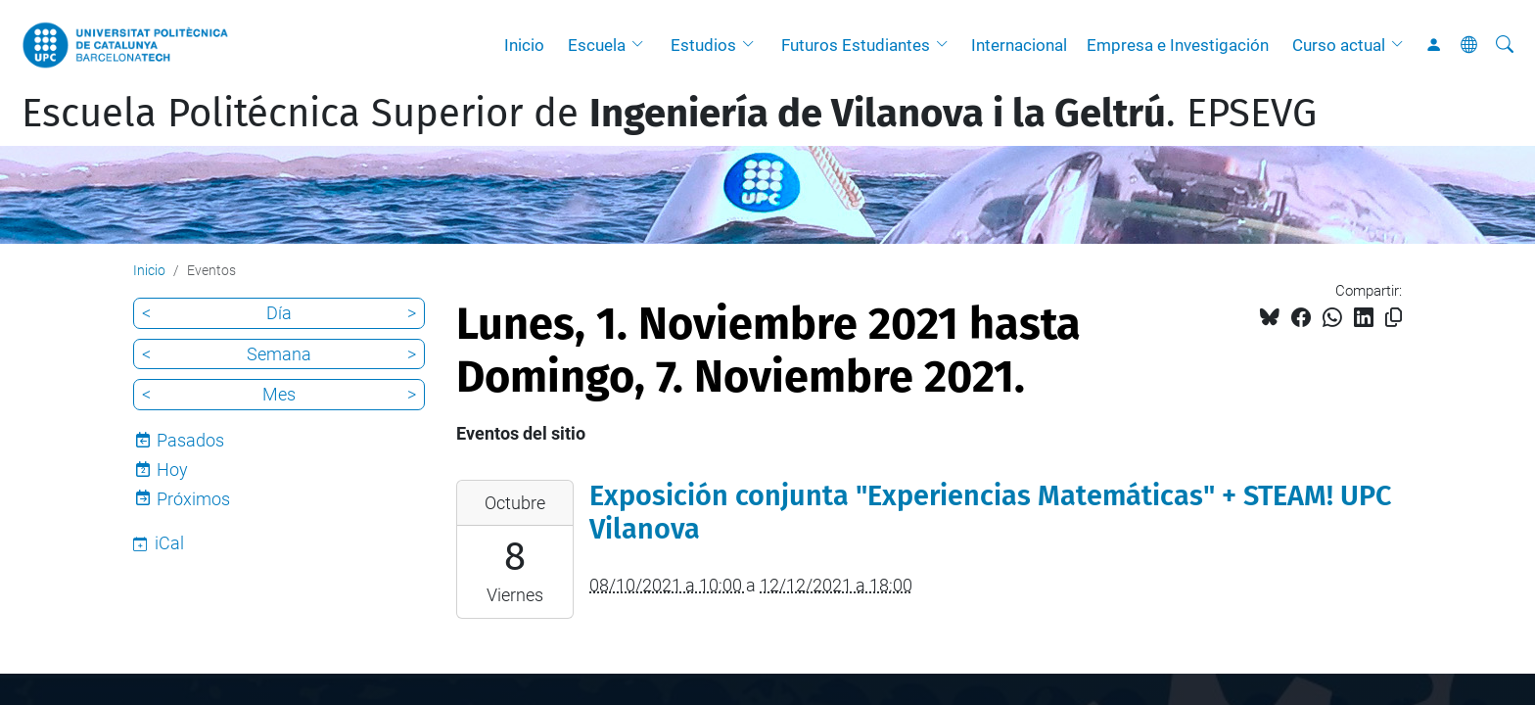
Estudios (703, 45)
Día (279, 313)
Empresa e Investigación (1178, 45)
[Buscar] (1504, 45)
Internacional (1019, 45)
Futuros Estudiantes (855, 45)
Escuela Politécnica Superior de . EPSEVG (669, 113)
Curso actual (1338, 45)
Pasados (190, 440)
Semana (279, 354)
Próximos (193, 499)
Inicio (524, 45)
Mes (279, 394)
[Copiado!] (1393, 317)
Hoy (172, 469)
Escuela (597, 45)
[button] (642, 45)
